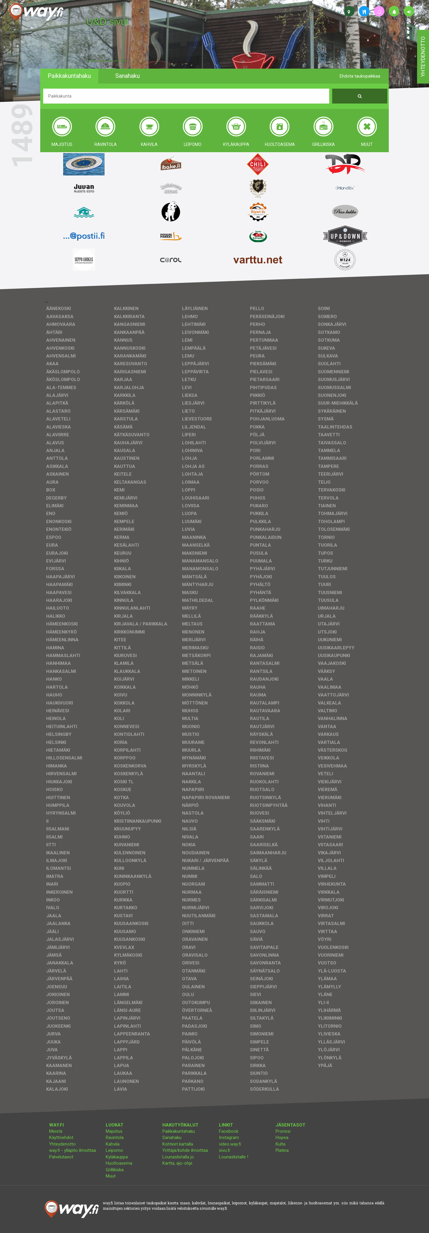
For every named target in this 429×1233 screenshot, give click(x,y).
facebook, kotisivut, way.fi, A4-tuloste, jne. (108, 61)
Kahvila (112, 1144)
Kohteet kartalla (177, 1144)
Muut (111, 1176)
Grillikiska (115, 1169)
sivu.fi (224, 1150)
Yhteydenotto (62, 1144)
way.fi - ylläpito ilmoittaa (72, 1150)
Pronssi (283, 1131)
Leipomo (114, 1150)
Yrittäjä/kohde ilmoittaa (185, 1150)
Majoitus (114, 1131)
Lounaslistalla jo (178, 1157)
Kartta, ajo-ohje (177, 1163)
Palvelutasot (61, 1157)
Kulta (280, 1144)
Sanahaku (171, 1137)
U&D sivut (107, 21)
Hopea (282, 1137)
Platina (282, 1150)
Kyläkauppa (117, 1157)
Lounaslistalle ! (233, 1157)
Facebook (228, 1131)
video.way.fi (230, 1144)
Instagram (229, 1137)
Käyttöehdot (61, 1137)
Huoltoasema (119, 1163)
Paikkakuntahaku (178, 1131)
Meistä (55, 1131)
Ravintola (115, 1137)
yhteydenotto (423, 56)
